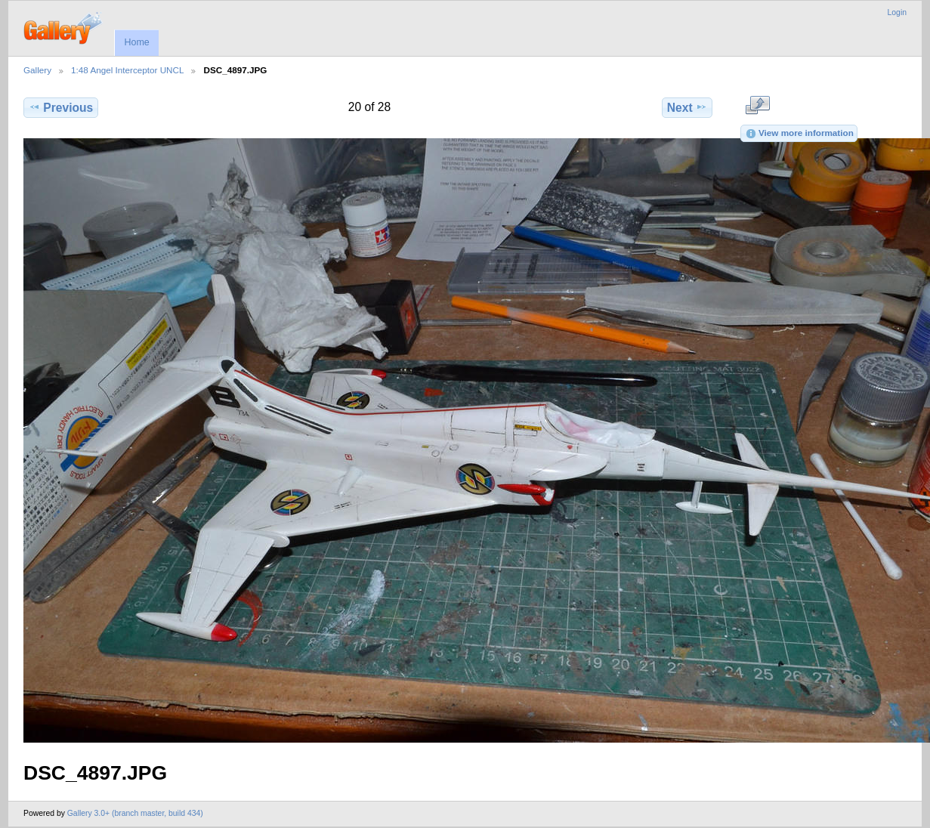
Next (687, 107)
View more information (799, 134)
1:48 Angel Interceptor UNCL (127, 70)
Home (136, 42)
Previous (61, 107)
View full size (757, 105)
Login (897, 12)
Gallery (37, 70)
